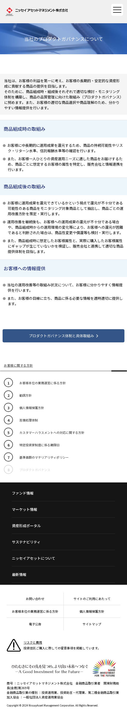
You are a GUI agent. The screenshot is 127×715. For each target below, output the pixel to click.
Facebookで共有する (62, 63)
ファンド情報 (23, 493)
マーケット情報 (24, 509)
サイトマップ (92, 624)
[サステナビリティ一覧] (63, 542)
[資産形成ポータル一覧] (63, 526)
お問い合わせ (35, 598)
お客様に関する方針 (18, 365)
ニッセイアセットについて (33, 558)
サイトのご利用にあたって (92, 598)
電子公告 (35, 624)
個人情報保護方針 (92, 611)
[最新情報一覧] (63, 574)
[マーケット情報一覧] (63, 509)
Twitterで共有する (74, 63)
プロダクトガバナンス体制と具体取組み (61, 335)
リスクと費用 (32, 642)
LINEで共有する (50, 63)
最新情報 (19, 574)
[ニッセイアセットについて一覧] (63, 558)
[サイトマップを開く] (117, 10)
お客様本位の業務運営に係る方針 (35, 611)
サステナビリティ (26, 541)
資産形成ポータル (26, 525)
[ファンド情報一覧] (63, 493)
